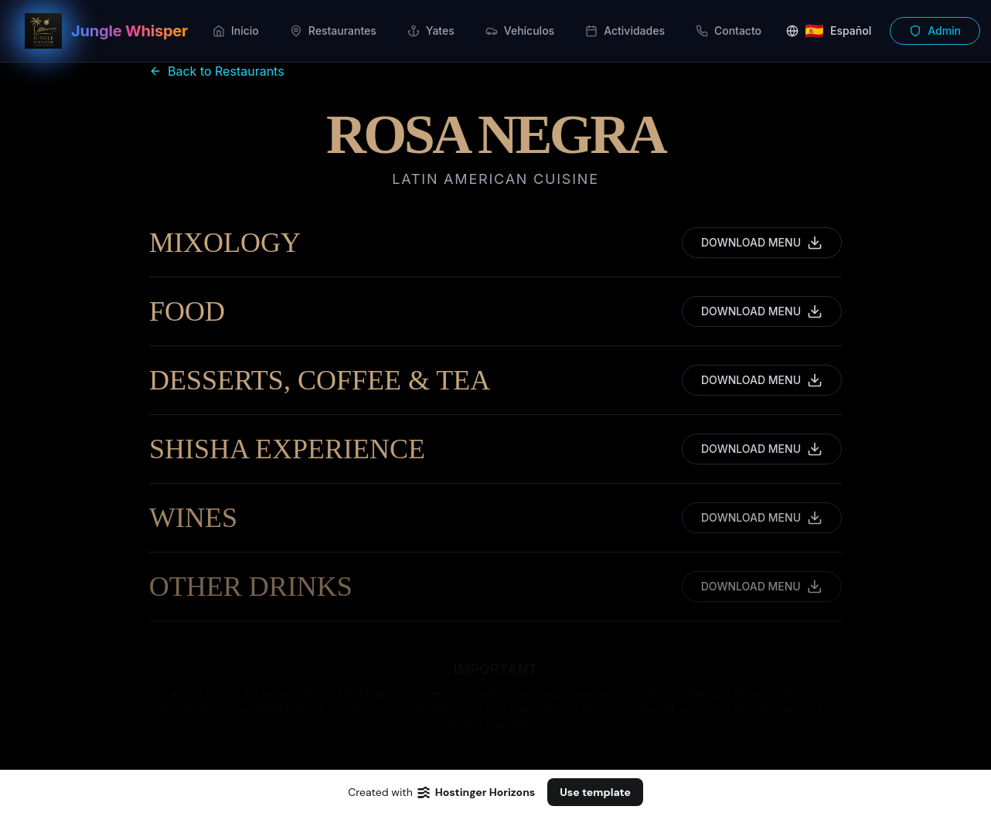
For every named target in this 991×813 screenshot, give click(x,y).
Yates (431, 30)
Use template (595, 792)
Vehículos (519, 30)
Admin (935, 30)
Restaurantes (333, 30)
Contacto (728, 30)
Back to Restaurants (216, 71)
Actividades (625, 30)
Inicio (236, 30)
